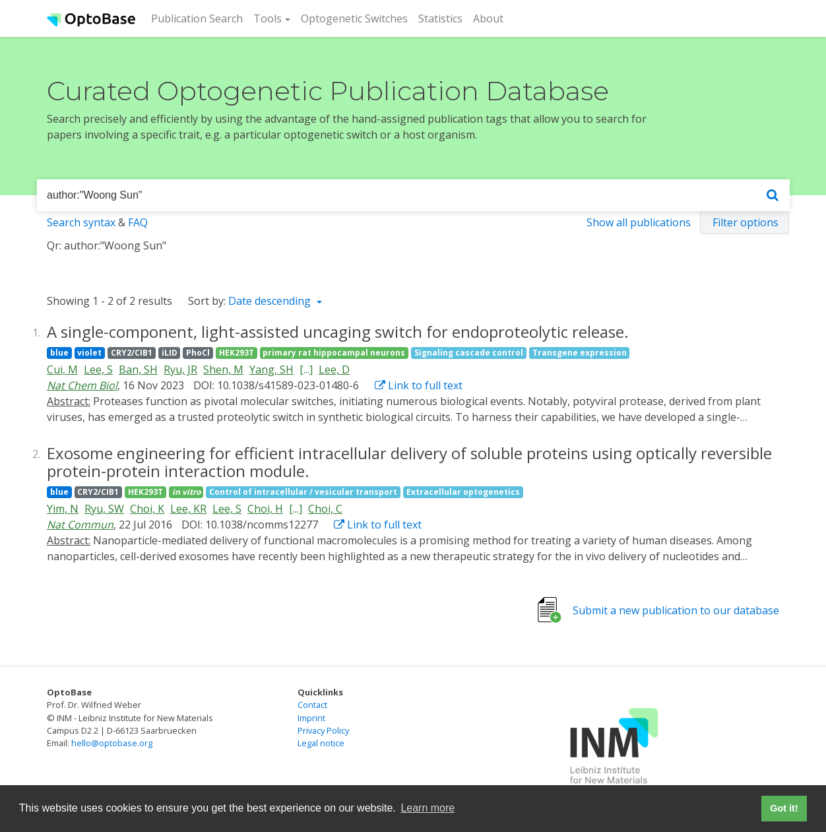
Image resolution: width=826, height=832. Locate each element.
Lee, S (98, 369)
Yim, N (63, 508)
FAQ (138, 222)
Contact (312, 705)
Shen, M (223, 369)
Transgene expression (579, 352)
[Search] (772, 195)
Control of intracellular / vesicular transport (303, 491)
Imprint (311, 718)
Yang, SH (271, 369)
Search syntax (81, 222)
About (488, 18)
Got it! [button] (784, 808)
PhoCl (198, 352)
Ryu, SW (104, 508)
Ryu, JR (180, 369)
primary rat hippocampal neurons (334, 352)
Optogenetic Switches (354, 18)
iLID (169, 352)
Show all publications (639, 222)
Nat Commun (80, 524)
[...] (306, 369)
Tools (267, 18)
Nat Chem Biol (82, 385)
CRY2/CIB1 (131, 352)
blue (59, 352)
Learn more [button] (427, 808)
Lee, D (334, 369)
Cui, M (62, 369)
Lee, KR (188, 508)
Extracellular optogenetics (463, 491)
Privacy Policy (323, 730)
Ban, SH (138, 369)
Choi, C (325, 508)
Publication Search (199, 18)
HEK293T (236, 352)
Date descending (270, 301)
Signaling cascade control (468, 352)
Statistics (440, 18)
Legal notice (321, 743)
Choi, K (147, 508)
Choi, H (265, 508)
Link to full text (418, 385)
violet (89, 352)
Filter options (745, 222)
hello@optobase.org (111, 743)
